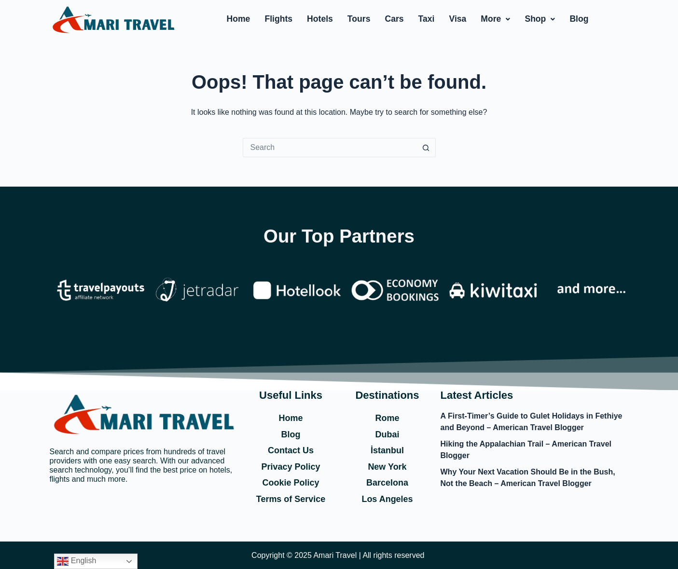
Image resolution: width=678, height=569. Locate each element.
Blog (578, 19)
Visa (457, 19)
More (495, 19)
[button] (495, 19)
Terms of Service (291, 499)
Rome (387, 418)
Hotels (320, 19)
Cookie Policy (290, 483)
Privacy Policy (290, 467)
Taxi (426, 19)
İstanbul (387, 450)
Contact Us (291, 450)
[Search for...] (329, 147)
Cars (394, 19)
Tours (359, 19)
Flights (278, 19)
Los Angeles (387, 499)
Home (238, 19)
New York (387, 467)
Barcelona (387, 483)
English (76, 561)
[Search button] (426, 147)
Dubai (387, 434)
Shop (540, 19)
